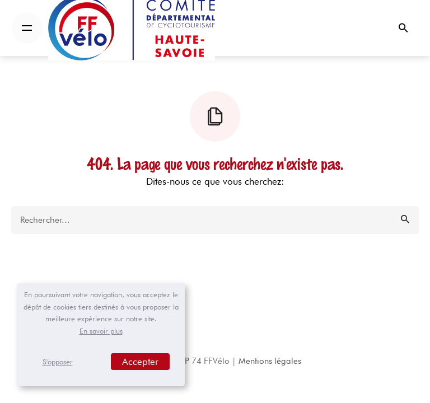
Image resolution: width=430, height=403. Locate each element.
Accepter (140, 361)
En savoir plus (101, 330)
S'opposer (58, 361)
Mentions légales (270, 361)
